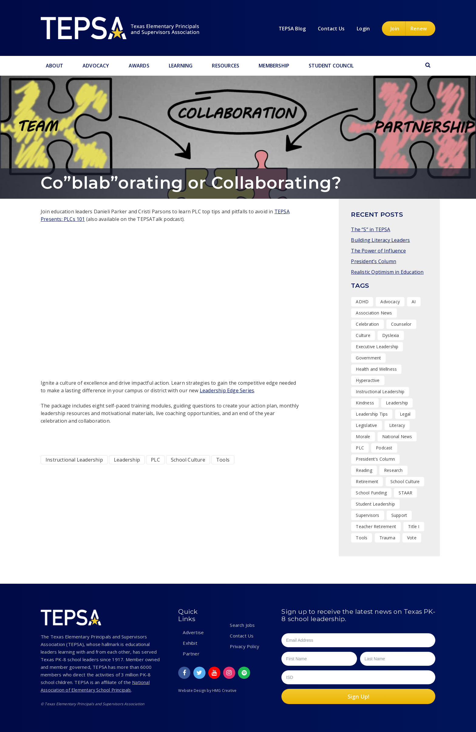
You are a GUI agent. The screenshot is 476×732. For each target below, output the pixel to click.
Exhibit (190, 643)
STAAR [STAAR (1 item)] (405, 493)
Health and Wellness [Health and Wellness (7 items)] (376, 369)
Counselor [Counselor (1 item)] (401, 324)
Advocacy (96, 65)
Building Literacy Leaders (380, 240)
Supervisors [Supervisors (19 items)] (367, 515)
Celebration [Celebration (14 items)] (367, 324)
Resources (225, 65)
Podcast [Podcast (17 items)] (384, 448)
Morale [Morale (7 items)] (363, 436)
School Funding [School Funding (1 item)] (371, 493)
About (54, 65)
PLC (155, 459)
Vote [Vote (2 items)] (411, 538)
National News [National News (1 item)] (397, 436)
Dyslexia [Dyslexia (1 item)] (390, 335)
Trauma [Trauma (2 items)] (387, 538)
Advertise (193, 632)
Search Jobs (242, 625)
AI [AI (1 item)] (414, 301)
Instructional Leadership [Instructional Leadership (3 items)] (380, 391)
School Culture (188, 459)
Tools (222, 459)
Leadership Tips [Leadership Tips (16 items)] (372, 414)
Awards (139, 65)
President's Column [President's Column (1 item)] (375, 459)
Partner (191, 654)
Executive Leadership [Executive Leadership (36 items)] (377, 346)
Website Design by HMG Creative (207, 690)
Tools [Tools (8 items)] (361, 538)
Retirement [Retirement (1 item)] (367, 481)
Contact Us (241, 636)
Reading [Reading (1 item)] (364, 470)
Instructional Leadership (74, 459)
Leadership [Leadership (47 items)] (397, 403)
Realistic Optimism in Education (387, 272)
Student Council (331, 65)
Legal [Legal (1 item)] (405, 414)
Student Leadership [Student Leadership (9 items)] (375, 504)
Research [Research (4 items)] (393, 470)
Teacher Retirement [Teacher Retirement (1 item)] (376, 526)
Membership (274, 65)
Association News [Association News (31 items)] (374, 313)
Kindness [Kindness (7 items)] (365, 403)
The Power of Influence (378, 250)
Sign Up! (358, 696)
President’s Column (373, 261)
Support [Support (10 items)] (399, 515)
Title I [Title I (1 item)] (413, 526)
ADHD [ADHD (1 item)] (362, 301)
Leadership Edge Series (227, 390)
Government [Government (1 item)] (368, 358)
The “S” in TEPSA (370, 229)
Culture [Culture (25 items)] (363, 335)
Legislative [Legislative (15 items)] (366, 425)
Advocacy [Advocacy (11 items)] (390, 301)
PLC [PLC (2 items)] (360, 448)
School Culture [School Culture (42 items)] (405, 481)
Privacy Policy (244, 646)
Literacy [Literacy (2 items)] (397, 425)
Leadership (127, 459)
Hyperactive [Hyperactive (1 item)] (367, 380)
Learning (181, 65)
